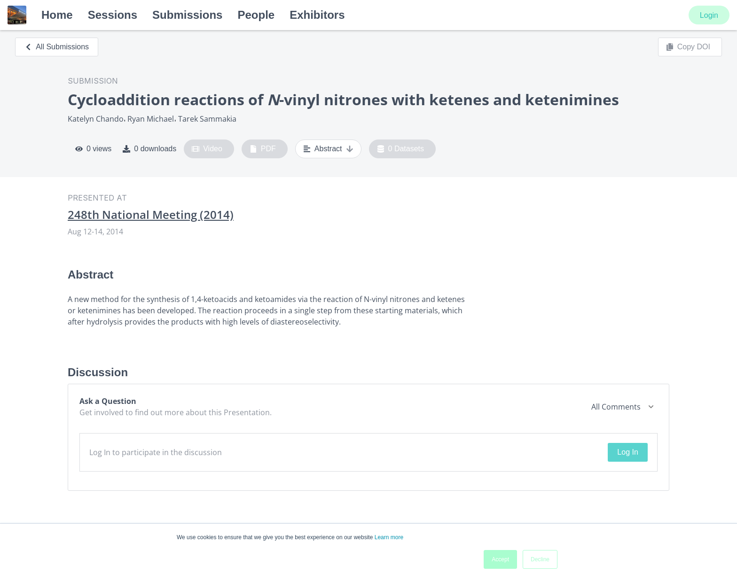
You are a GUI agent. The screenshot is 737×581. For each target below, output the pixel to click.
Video (207, 149)
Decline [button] (540, 559)
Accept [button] (500, 559)
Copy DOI (688, 47)
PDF (263, 149)
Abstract (328, 149)
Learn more (389, 537)
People (255, 14)
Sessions (112, 14)
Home (57, 14)
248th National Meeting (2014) (151, 214)
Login (709, 15)
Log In (627, 452)
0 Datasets (400, 149)
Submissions (187, 14)
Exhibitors (317, 14)
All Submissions (56, 47)
